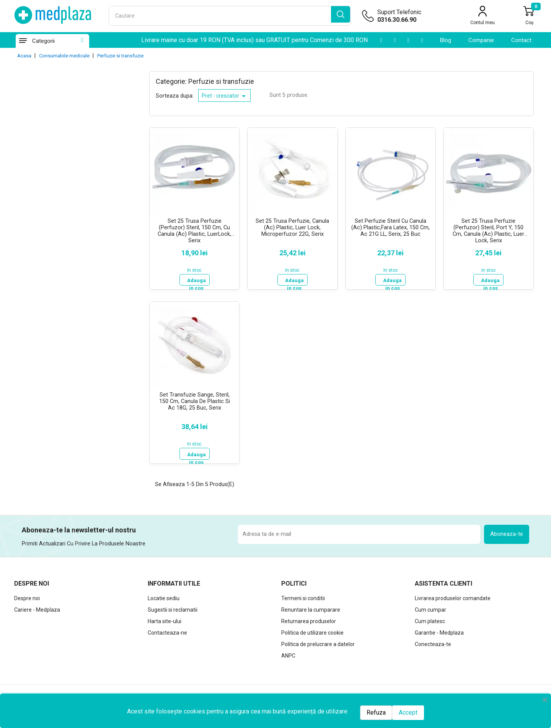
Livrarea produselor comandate (453, 596)
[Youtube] (381, 40)
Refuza (376, 712)
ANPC (288, 653)
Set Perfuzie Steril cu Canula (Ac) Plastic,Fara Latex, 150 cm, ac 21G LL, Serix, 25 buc (390, 227)
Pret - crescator (225, 96)
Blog (445, 40)
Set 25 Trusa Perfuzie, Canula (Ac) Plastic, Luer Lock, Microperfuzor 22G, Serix (292, 227)
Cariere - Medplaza (37, 607)
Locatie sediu (163, 596)
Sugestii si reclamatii (172, 607)
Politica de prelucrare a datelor (318, 641)
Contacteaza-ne (167, 630)
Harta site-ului (164, 618)
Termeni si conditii (303, 596)
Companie (481, 40)
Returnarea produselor (308, 618)
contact (521, 40)
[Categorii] (23, 41)
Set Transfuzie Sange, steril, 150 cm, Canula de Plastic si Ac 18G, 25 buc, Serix (194, 400)
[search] (340, 15)
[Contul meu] (482, 16)
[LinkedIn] (394, 40)
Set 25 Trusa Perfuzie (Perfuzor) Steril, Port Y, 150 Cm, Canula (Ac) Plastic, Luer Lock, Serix (488, 230)
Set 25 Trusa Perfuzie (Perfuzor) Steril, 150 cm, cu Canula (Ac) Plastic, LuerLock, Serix (194, 230)
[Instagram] (408, 40)
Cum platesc (430, 618)
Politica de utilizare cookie (312, 630)
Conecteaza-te (433, 641)
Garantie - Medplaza (439, 630)
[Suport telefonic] (411, 20)
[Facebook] (422, 40)
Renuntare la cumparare (310, 607)
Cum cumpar (430, 607)
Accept (408, 712)
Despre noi (27, 596)
